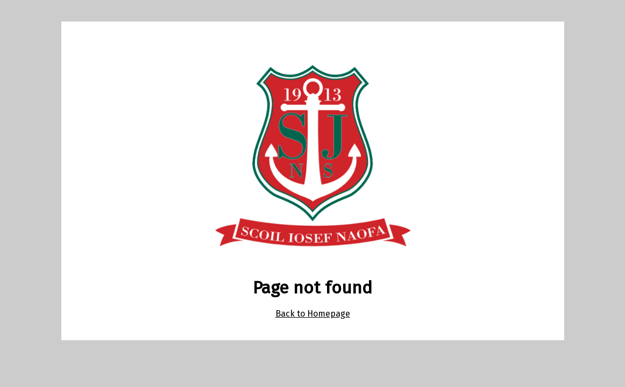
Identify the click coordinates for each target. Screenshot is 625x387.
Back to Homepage (312, 314)
